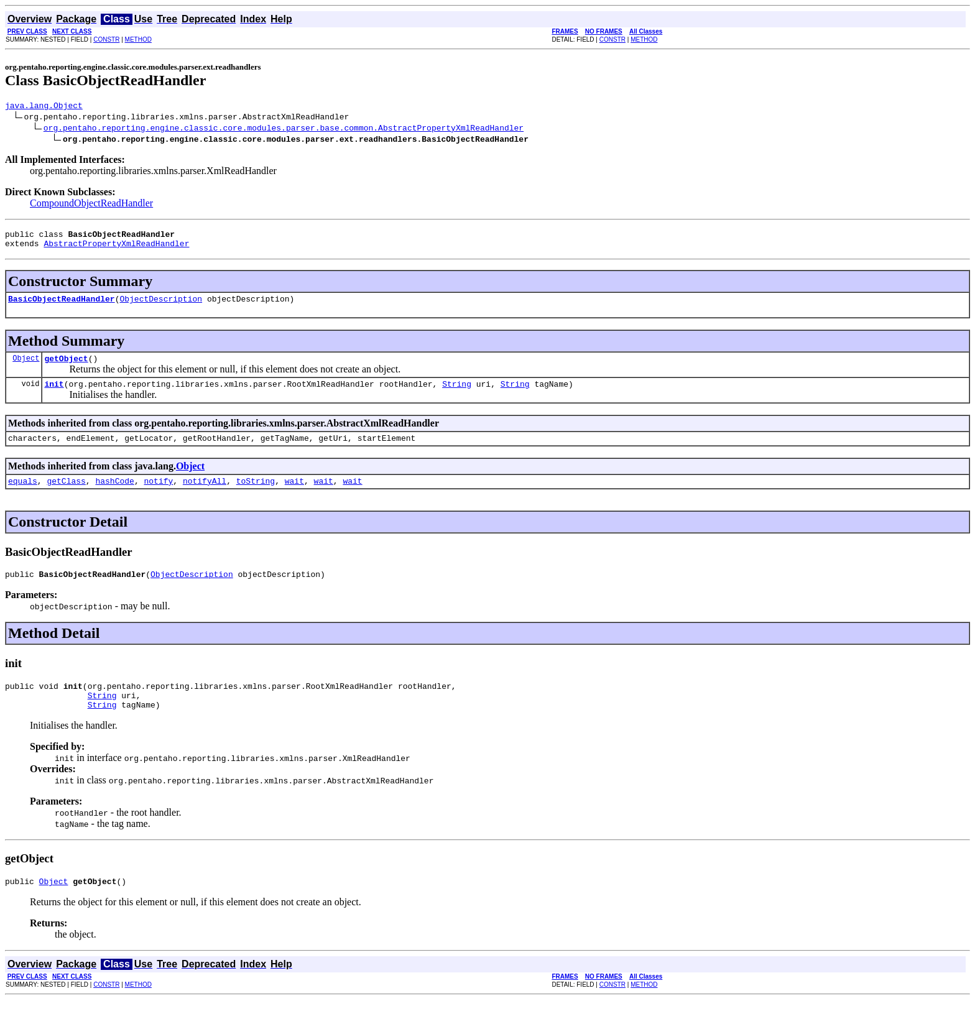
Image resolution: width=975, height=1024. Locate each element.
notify (158, 495)
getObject (66, 367)
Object (25, 367)
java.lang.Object (44, 107)
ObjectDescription (160, 305)
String (456, 394)
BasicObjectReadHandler (61, 305)
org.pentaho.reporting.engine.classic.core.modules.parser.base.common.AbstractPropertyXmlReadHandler (284, 129)
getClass (66, 495)
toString (255, 495)
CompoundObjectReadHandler (91, 205)
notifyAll (204, 495)
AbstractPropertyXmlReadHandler (116, 248)
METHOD (138, 39)
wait (294, 495)
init (53, 394)
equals (22, 495)
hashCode (114, 495)
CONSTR (106, 39)
